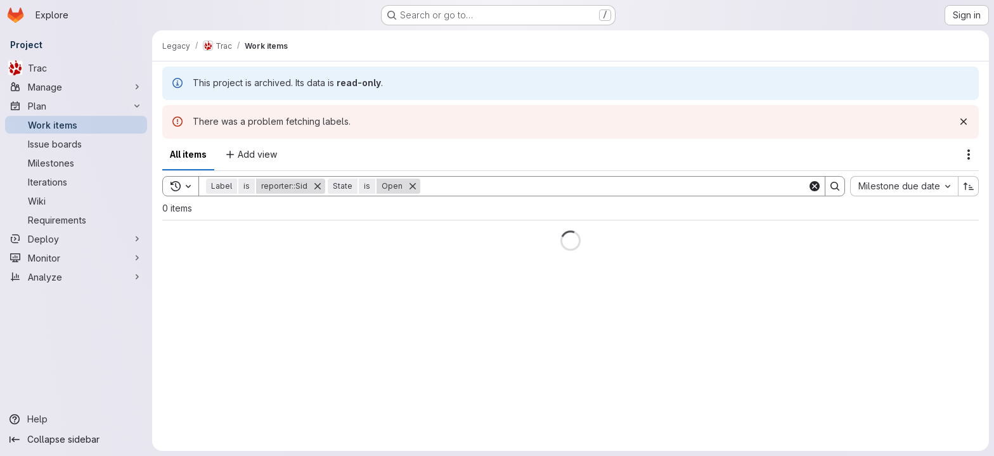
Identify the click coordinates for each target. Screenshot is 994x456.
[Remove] (317, 186)
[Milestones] (76, 163)
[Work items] (76, 125)
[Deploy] (76, 239)
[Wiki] (76, 201)
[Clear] (814, 186)
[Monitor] (76, 258)
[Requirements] (76, 220)
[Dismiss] (963, 121)
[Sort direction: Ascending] (968, 186)
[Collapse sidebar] (76, 439)
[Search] (614, 186)
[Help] (76, 419)
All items (188, 154)
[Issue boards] (76, 144)
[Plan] (76, 106)
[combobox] (904, 186)
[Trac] (76, 68)
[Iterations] (76, 182)
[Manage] (76, 87)
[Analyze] (76, 277)
